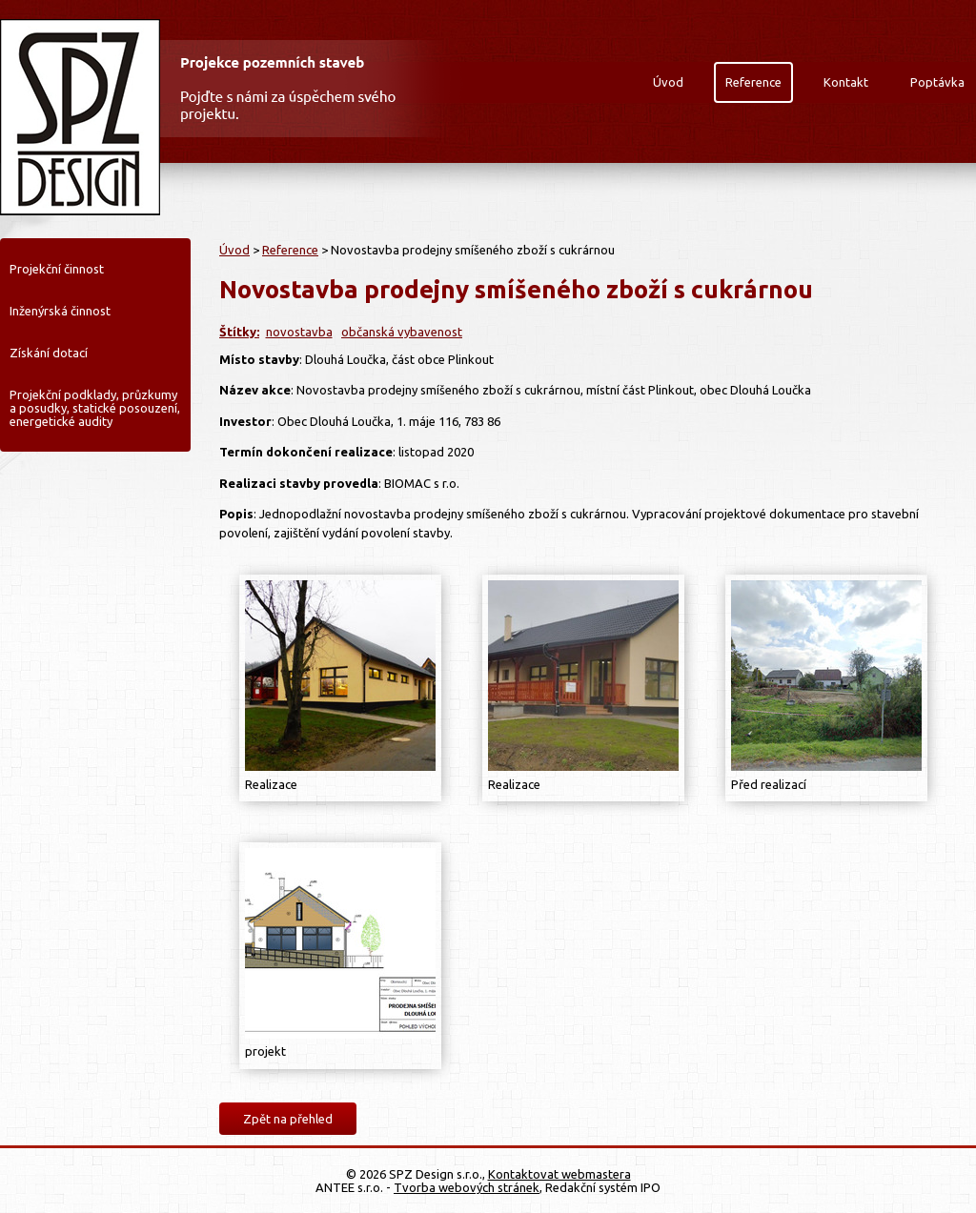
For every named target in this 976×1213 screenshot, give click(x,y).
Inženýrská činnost (60, 310)
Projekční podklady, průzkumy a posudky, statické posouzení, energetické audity (95, 408)
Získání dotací (49, 352)
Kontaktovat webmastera (559, 1174)
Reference (753, 82)
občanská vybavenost (401, 331)
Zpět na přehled (288, 1118)
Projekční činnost (57, 268)
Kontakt (846, 82)
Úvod (668, 82)
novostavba (299, 331)
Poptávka (937, 82)
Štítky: (239, 331)
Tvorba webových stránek (466, 1187)
